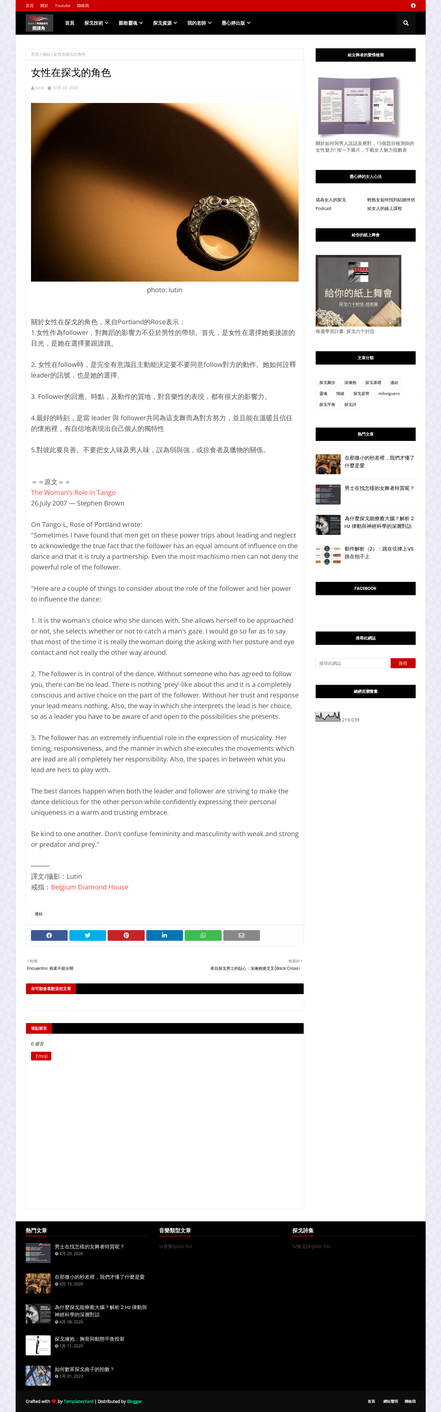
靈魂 (323, 393)
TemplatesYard (78, 1401)
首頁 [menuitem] (69, 23)
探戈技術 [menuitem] (93, 23)
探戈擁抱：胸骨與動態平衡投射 (90, 1338)
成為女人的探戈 (331, 200)
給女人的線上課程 (384, 208)
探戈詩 (350, 404)
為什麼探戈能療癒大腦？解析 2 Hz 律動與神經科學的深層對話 (379, 522)
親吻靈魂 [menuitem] (128, 23)
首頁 (30, 5)
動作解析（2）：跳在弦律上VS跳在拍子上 (379, 552)
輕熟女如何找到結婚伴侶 (391, 200)
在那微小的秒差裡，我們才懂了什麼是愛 (380, 461)
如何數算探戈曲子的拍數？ (85, 1369)
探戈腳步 (327, 382)
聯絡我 (83, 5)
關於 (44, 5)
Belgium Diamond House (89, 886)
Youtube (62, 5)
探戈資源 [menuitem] (162, 23)
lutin (39, 88)
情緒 (340, 393)
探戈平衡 (327, 404)
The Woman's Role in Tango (73, 492)
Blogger (134, 1401)
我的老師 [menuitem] (196, 23)
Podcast (324, 208)
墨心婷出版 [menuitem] (233, 23)
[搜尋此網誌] (353, 663)
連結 (46, 54)
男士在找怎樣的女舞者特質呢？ (380, 488)
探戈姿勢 (361, 393)
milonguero (389, 393)
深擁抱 (350, 382)
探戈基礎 (373, 382)
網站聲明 (390, 1401)
